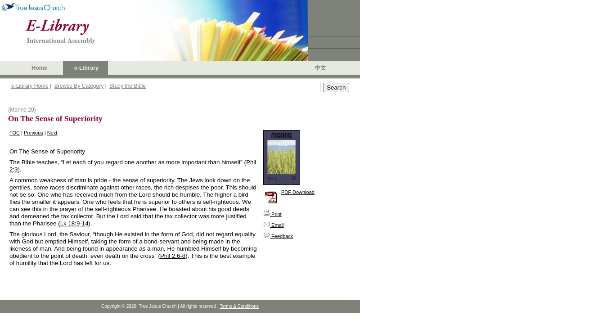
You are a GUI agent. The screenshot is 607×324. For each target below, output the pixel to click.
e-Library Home (30, 86)
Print (272, 214)
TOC (14, 132)
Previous (33, 132)
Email (273, 225)
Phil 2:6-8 (172, 255)
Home (39, 68)
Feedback (278, 236)
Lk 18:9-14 (74, 223)
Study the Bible (127, 86)
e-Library (86, 68)
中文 (320, 68)
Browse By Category (78, 86)
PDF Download (298, 192)
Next (52, 132)
